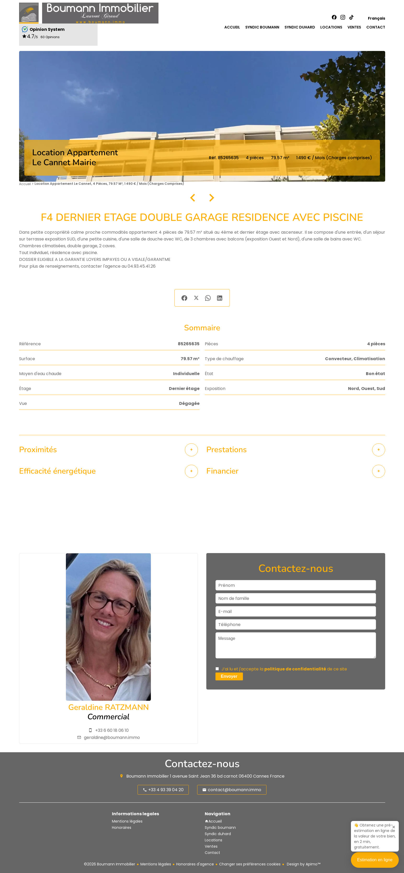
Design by (303, 864)
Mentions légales (155, 864)
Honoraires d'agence (195, 864)
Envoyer (229, 676)
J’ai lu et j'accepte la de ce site (284, 669)
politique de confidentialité (295, 669)
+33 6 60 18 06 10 (112, 730)
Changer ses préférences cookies (250, 864)
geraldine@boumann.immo (112, 737)
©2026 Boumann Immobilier (109, 864)
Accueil (25, 184)
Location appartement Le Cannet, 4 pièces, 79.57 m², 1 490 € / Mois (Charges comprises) (109, 183)
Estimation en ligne (374, 864)
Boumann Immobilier (147, 776)
